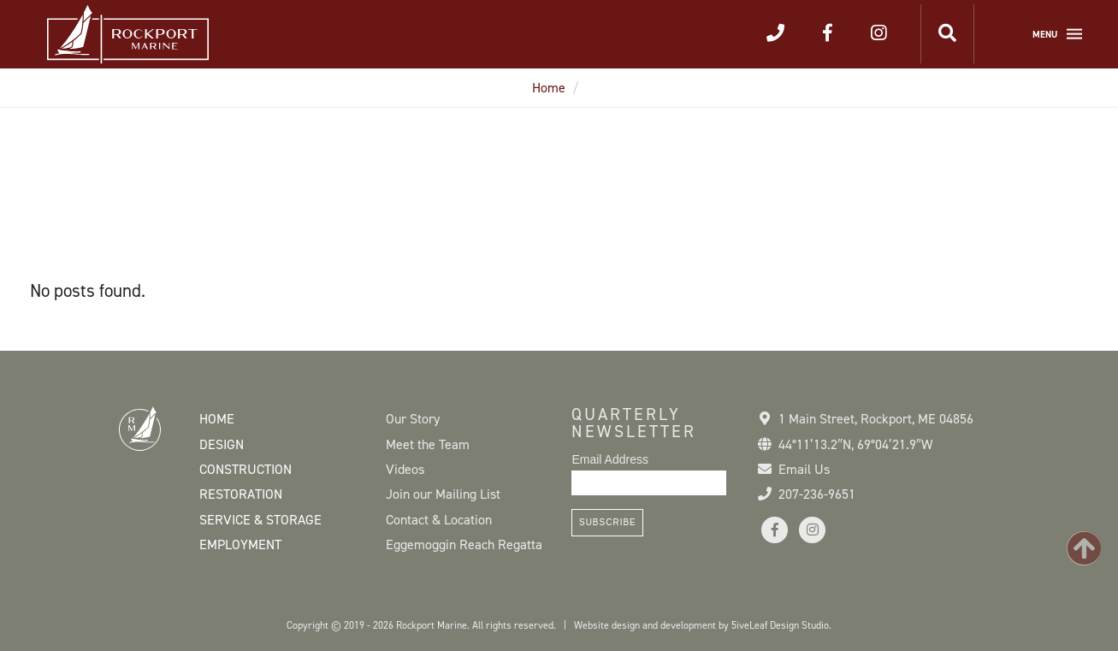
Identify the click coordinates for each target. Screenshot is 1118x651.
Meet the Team (428, 444)
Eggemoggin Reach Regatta (464, 544)
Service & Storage (260, 520)
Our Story (413, 419)
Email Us (804, 469)
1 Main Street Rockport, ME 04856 (875, 419)
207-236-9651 (816, 494)
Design (221, 444)
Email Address (609, 459)
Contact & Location (439, 520)
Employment (240, 544)
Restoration (240, 494)
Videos (405, 469)
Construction (245, 469)
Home (548, 88)
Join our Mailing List (443, 494)
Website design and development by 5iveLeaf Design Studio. (702, 625)
